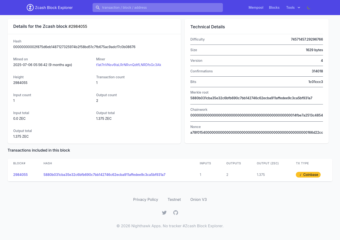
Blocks (274, 7)
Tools (293, 7)
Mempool (256, 7)
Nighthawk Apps (146, 225)
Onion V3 (198, 199)
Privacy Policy (145, 199)
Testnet (174, 199)
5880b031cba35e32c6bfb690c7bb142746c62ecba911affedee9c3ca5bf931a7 (104, 175)
